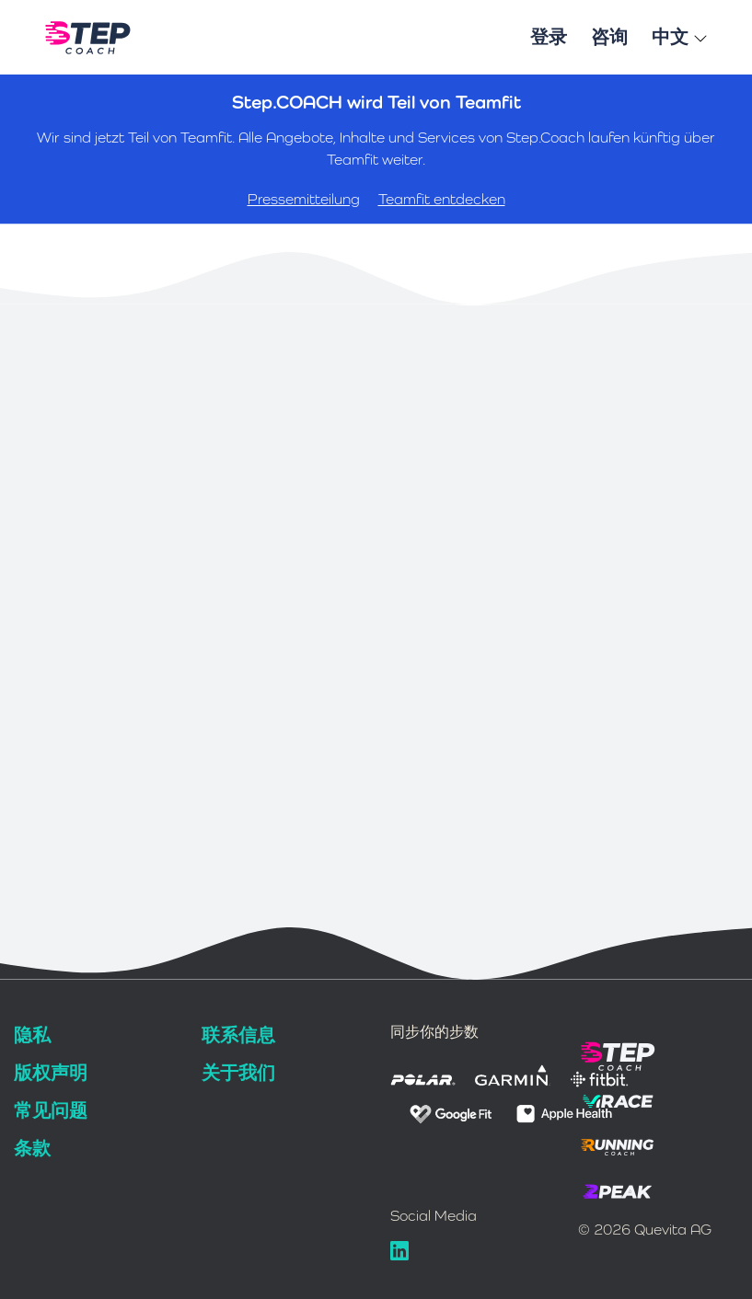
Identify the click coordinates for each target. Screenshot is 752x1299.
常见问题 (50, 1110)
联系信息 (238, 1035)
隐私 (32, 1035)
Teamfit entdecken (441, 199)
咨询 (609, 37)
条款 (32, 1148)
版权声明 (50, 1073)
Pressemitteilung (304, 199)
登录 (548, 37)
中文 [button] (680, 37)
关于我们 (238, 1073)
